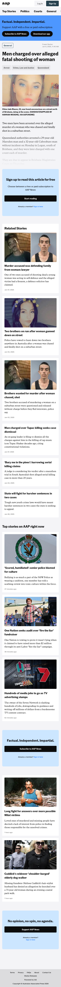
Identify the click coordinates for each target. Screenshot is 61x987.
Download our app (41, 33)
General (51, 11)
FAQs (29, 973)
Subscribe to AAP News (15, 33)
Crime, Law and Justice (23, 67)
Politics (24, 11)
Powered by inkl (30, 980)
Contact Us (46, 973)
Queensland (43, 67)
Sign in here (38, 207)
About (36, 973)
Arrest (7, 67)
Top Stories (9, 11)
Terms (12, 973)
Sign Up (52, 3)
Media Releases (30, 976)
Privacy (20, 973)
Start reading (30, 198)
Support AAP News (30, 929)
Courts (38, 11)
